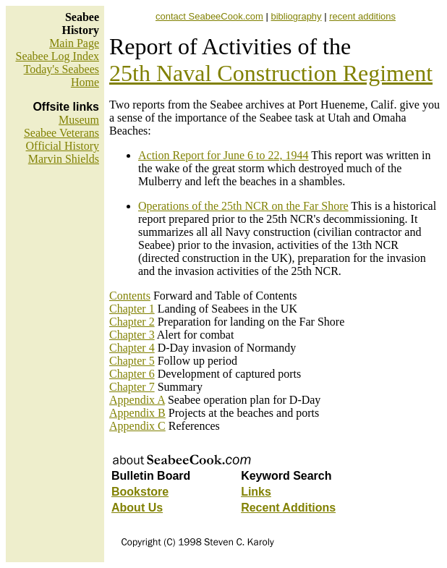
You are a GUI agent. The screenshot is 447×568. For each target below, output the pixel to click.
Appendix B (137, 413)
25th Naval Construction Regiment (271, 73)
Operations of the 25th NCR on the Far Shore (243, 206)
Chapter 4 (132, 348)
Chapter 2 (132, 321)
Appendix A (137, 400)
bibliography (296, 16)
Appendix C (137, 426)
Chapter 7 (132, 387)
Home (85, 82)
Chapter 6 (132, 374)
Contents (129, 295)
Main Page (74, 43)
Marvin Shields (63, 159)
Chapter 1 (132, 308)
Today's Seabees (61, 69)
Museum (79, 120)
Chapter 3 (132, 334)
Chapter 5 (132, 361)
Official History (62, 146)
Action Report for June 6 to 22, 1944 (223, 155)
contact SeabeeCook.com (209, 16)
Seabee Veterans (61, 133)
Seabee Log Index (57, 56)
